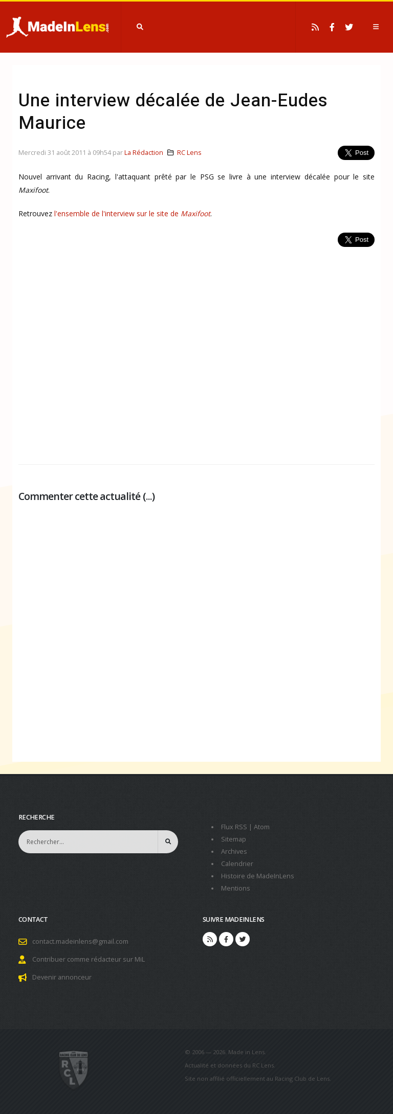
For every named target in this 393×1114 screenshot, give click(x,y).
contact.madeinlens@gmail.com (80, 941)
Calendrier (237, 863)
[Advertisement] (196, 350)
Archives (234, 851)
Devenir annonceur (62, 977)
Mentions (235, 888)
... (149, 496)
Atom (262, 827)
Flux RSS (234, 827)
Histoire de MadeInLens (257, 876)
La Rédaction (143, 152)
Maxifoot (195, 213)
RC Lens (189, 152)
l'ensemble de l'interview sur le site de (117, 213)
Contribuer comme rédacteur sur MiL (88, 959)
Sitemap (233, 839)
